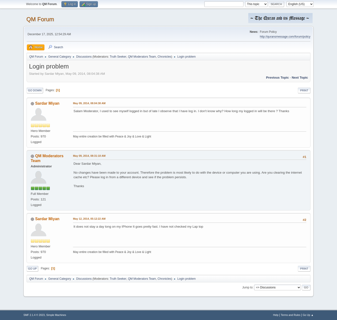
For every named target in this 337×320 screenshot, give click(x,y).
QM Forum (40, 19)
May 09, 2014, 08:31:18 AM (89, 155)
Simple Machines (56, 314)
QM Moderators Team (142, 56)
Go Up (32, 268)
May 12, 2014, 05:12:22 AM (89, 218)
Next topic (300, 77)
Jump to (247, 287)
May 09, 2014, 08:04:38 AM (89, 103)
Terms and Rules (290, 314)
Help (275, 314)
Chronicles (164, 56)
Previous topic (277, 77)
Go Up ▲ (308, 314)
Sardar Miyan (47, 103)
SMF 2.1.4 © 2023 (34, 314)
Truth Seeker (118, 56)
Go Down (35, 90)
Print (304, 90)
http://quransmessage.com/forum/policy (285, 36)
